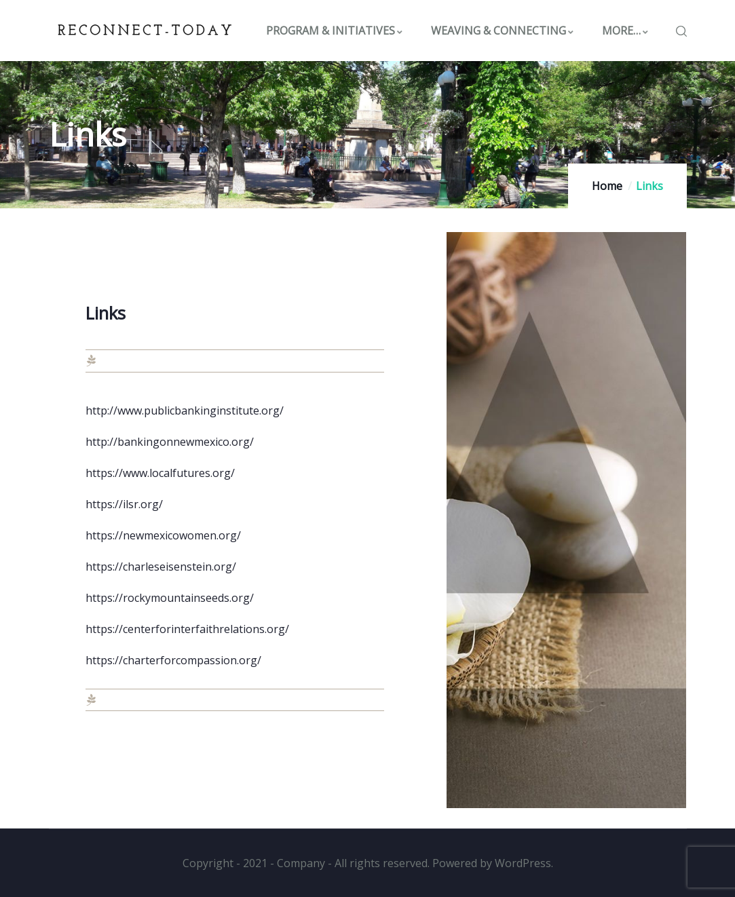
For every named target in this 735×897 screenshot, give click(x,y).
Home (607, 185)
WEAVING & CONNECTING (503, 30)
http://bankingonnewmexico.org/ (170, 441)
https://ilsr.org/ (124, 504)
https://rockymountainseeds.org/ (170, 597)
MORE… (625, 30)
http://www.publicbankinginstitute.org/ (185, 410)
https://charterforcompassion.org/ (173, 660)
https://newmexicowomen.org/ (163, 535)
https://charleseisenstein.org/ (161, 566)
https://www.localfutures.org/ (160, 472)
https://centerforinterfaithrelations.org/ (187, 629)
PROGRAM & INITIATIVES (335, 30)
